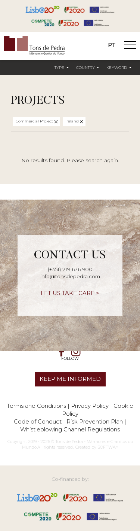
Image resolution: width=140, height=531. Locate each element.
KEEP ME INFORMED (70, 379)
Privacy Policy (90, 405)
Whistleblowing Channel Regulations (70, 429)
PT (111, 45)
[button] (62, 68)
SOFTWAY (107, 447)
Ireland (72, 121)
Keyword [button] (117, 67)
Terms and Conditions (36, 405)
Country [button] (86, 67)
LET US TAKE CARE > (70, 293)
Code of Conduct (38, 421)
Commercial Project (35, 121)
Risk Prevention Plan (94, 421)
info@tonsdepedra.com (70, 276)
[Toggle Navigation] (130, 46)
